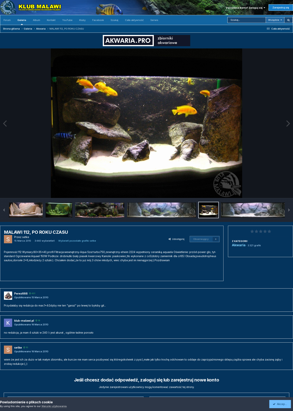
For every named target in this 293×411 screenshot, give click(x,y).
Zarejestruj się (280, 7)
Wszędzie (273, 20)
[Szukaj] (247, 20)
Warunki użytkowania (54, 406)
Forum (7, 20)
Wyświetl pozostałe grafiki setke (77, 240)
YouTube (67, 20)
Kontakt (51, 20)
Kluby (82, 20)
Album (36, 20)
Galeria (21, 22)
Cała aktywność (134, 20)
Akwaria (239, 245)
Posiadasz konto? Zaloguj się (245, 7)
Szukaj (114, 20)
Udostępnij (176, 238)
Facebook (98, 20)
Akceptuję (281, 404)
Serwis (154, 20)
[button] (4, 210)
